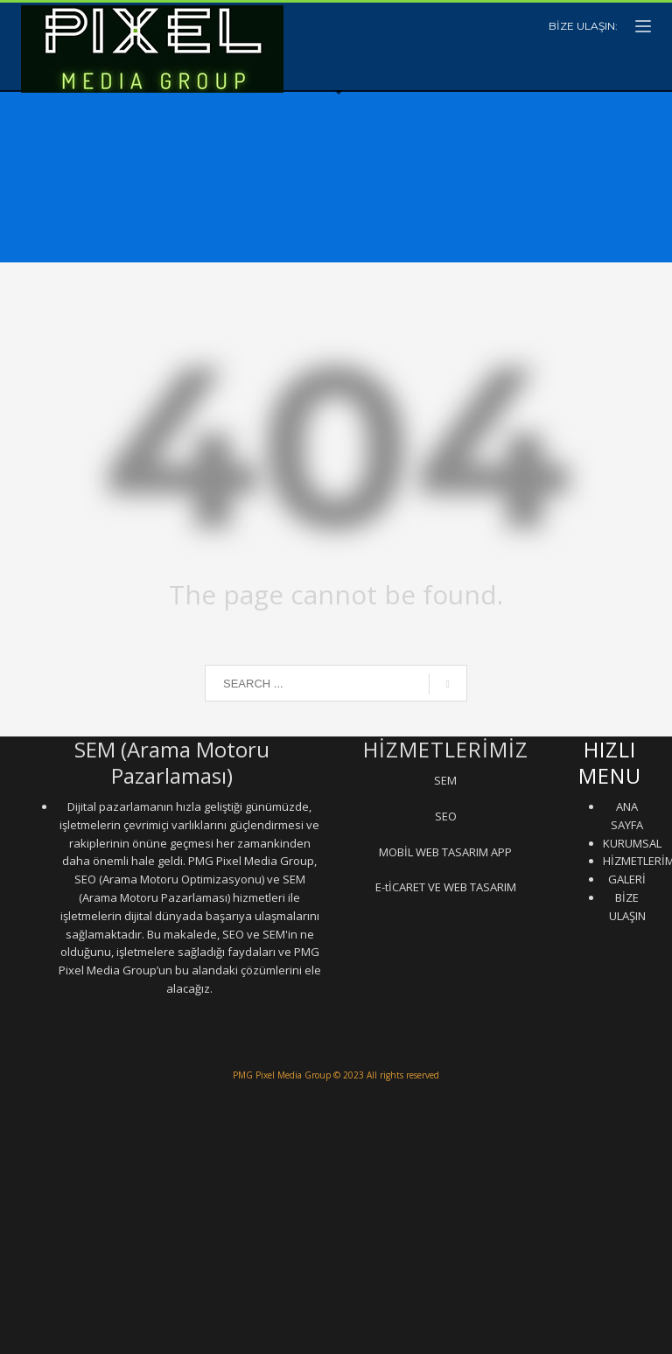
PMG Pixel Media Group (282, 1075)
